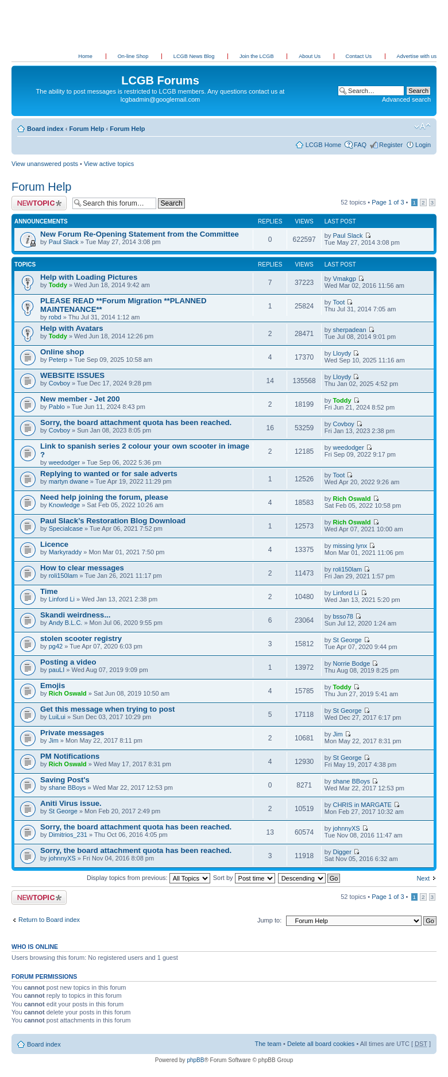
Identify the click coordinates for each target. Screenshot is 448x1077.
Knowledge (64, 504)
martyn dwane (68, 481)
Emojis (52, 685)
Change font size (422, 126)
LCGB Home (323, 144)
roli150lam (63, 575)
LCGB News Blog (194, 56)
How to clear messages (82, 567)
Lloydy (342, 353)
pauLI (57, 669)
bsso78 (343, 616)
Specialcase (66, 528)
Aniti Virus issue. (71, 803)
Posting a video (68, 662)
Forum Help (86, 128)
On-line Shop (134, 56)
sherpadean (349, 329)
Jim (54, 740)
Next (423, 878)
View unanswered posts (44, 163)
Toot (339, 302)
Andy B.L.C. (66, 622)
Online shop (62, 352)
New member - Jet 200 (80, 399)
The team (268, 1043)
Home (85, 56)
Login (423, 144)
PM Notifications (69, 756)
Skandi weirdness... (75, 615)
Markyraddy (65, 552)
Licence (54, 544)
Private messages (72, 732)
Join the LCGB (257, 56)
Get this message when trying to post (107, 709)
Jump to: (269, 920)
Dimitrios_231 (68, 834)
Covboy (59, 383)
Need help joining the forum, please (104, 497)
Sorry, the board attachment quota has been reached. (135, 422)
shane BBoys (67, 787)
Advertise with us (417, 56)
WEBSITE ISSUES (72, 375)
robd (55, 317)
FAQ (360, 144)
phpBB (195, 1060)
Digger (342, 851)
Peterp (58, 359)
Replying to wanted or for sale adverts (108, 473)
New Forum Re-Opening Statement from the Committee (139, 234)
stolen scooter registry (81, 638)
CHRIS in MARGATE (362, 804)
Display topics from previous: (148, 877)
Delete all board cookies (320, 1043)
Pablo (57, 406)
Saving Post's (65, 779)
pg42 (56, 646)
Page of (388, 202)
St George (347, 639)
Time (49, 591)
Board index (45, 128)
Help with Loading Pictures (88, 277)
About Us (310, 56)
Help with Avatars (71, 328)
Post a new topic (39, 203)
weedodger (64, 462)
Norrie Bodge (351, 663)
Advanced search (406, 99)
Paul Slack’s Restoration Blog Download (113, 520)
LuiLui (57, 716)
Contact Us (359, 56)
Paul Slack (64, 241)
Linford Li (62, 599)
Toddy (58, 284)
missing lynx (350, 545)
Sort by (244, 877)
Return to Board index (49, 919)
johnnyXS (346, 828)
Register (391, 144)
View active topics (109, 163)
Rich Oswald (351, 498)
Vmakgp (344, 278)
